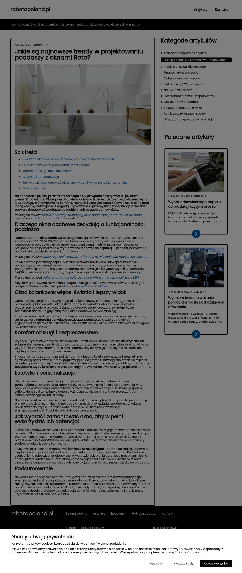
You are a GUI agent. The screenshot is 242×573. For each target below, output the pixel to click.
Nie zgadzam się (183, 563)
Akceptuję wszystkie (216, 563)
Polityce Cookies (187, 552)
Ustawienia (156, 563)
